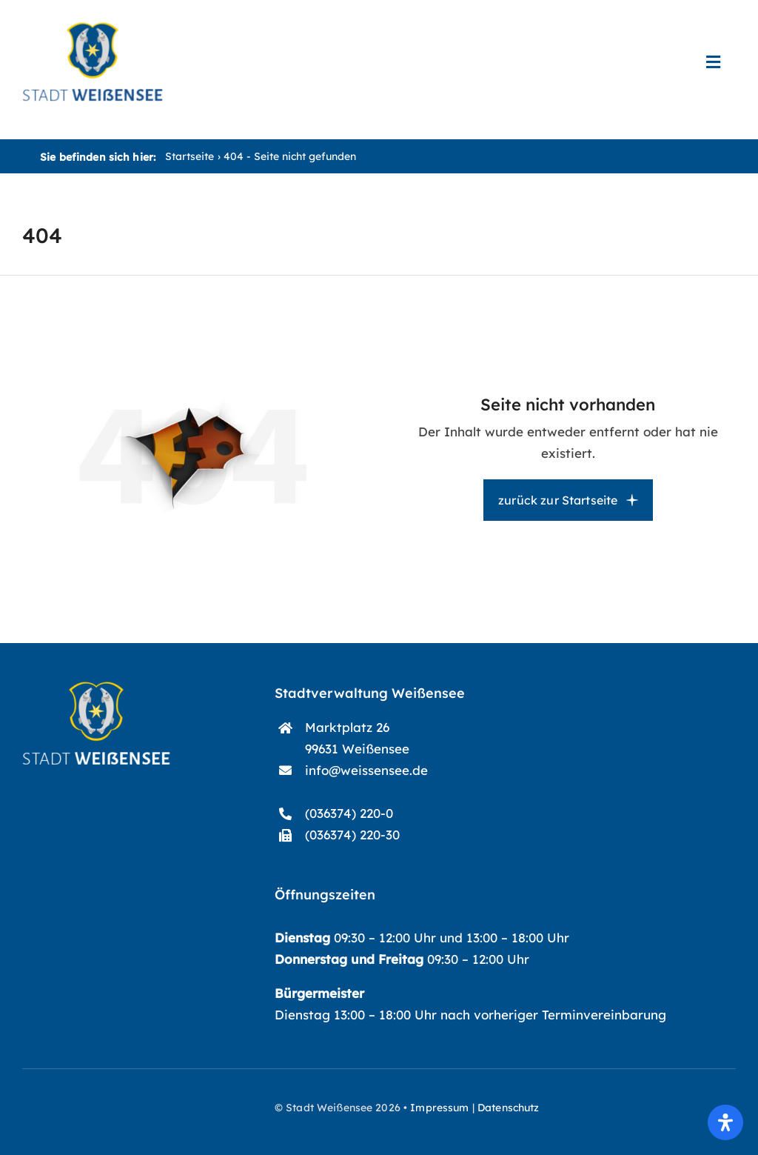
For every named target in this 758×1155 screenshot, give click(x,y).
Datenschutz (508, 1107)
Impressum (439, 1107)
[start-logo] (96, 688)
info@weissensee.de (366, 770)
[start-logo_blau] (92, 28)
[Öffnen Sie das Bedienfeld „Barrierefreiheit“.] (725, 1122)
